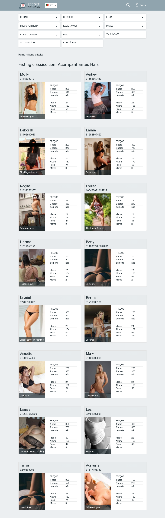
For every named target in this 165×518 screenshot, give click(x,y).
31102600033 (27, 134)
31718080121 (93, 302)
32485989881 (27, 302)
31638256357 (27, 190)
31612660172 (27, 246)
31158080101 (27, 78)
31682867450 (93, 78)
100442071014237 (96, 190)
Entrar (141, 5)
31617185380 (93, 469)
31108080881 (93, 358)
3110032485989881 (97, 246)
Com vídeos (69, 42)
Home (22, 54)
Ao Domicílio (27, 42)
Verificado (112, 33)
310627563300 (28, 413)
